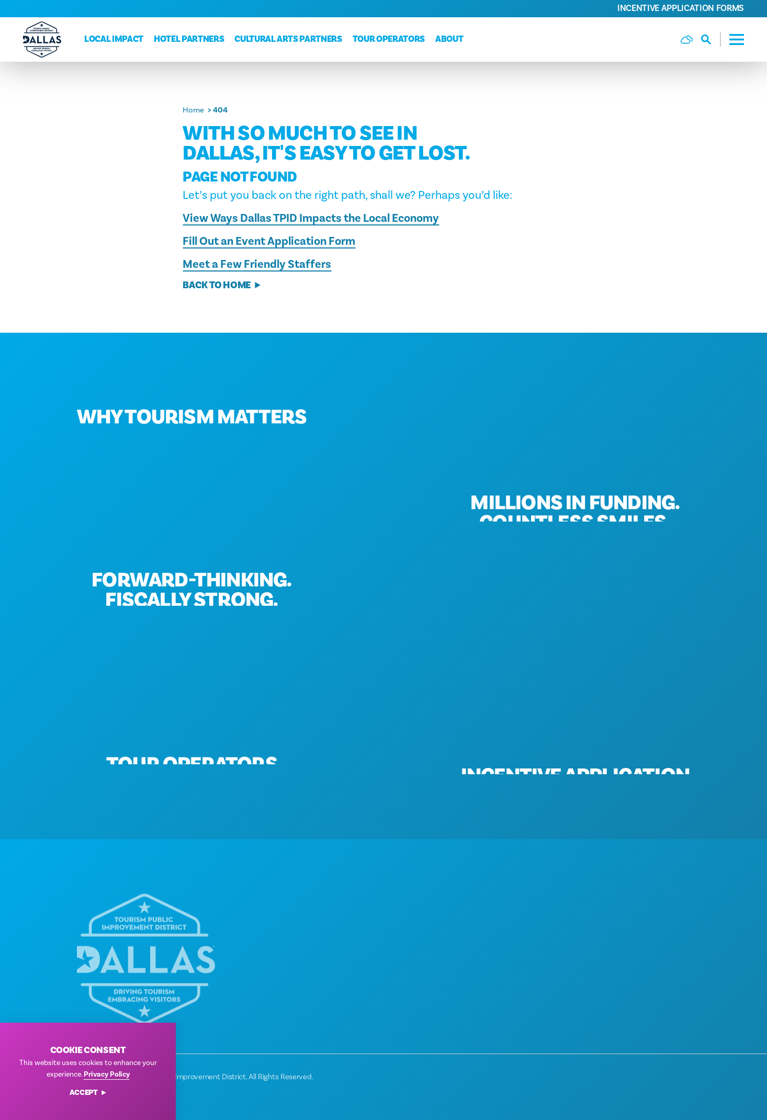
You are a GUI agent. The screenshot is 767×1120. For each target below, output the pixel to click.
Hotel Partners (189, 39)
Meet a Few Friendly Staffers (257, 264)
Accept (88, 1093)
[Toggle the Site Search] (711, 39)
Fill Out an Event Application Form (269, 241)
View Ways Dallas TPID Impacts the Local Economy (311, 218)
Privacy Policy (107, 1074)
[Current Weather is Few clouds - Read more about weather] (687, 39)
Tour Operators (389, 39)
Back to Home (222, 285)
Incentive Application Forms (680, 8)
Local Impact (113, 39)
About (449, 39)
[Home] (42, 39)
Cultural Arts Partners (288, 39)
